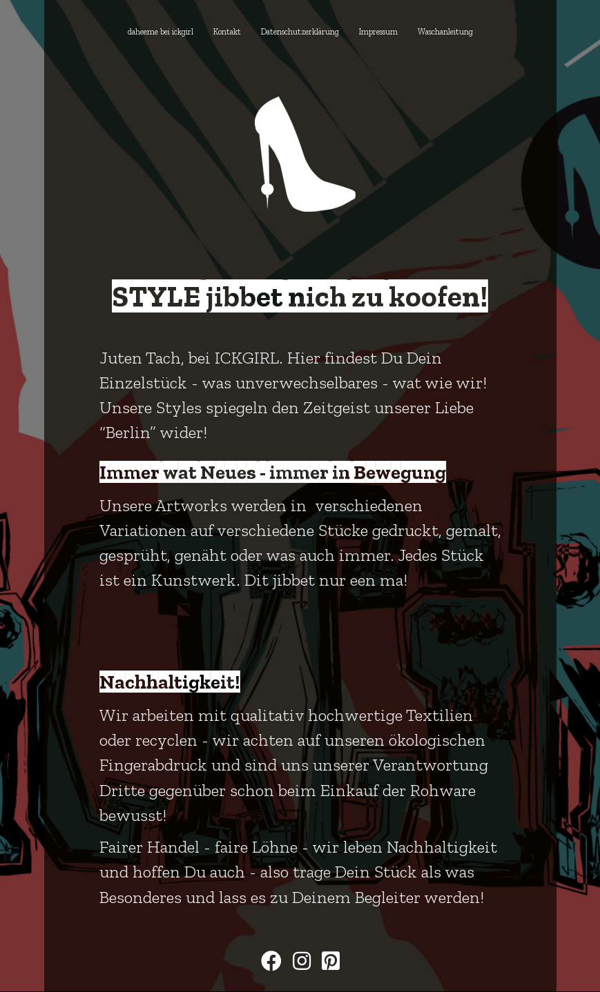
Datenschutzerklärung (300, 32)
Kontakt (227, 32)
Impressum (378, 32)
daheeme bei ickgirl (160, 32)
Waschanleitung (445, 32)
